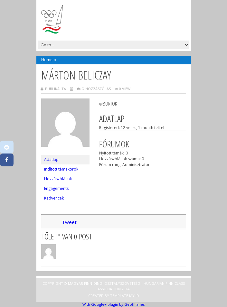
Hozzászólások (58, 178)
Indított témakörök (61, 169)
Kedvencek (54, 198)
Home (46, 59)
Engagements (56, 188)
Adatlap (51, 159)
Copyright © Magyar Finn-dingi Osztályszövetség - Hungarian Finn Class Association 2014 (114, 286)
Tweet (69, 222)
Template (119, 295)
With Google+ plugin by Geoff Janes (113, 304)
